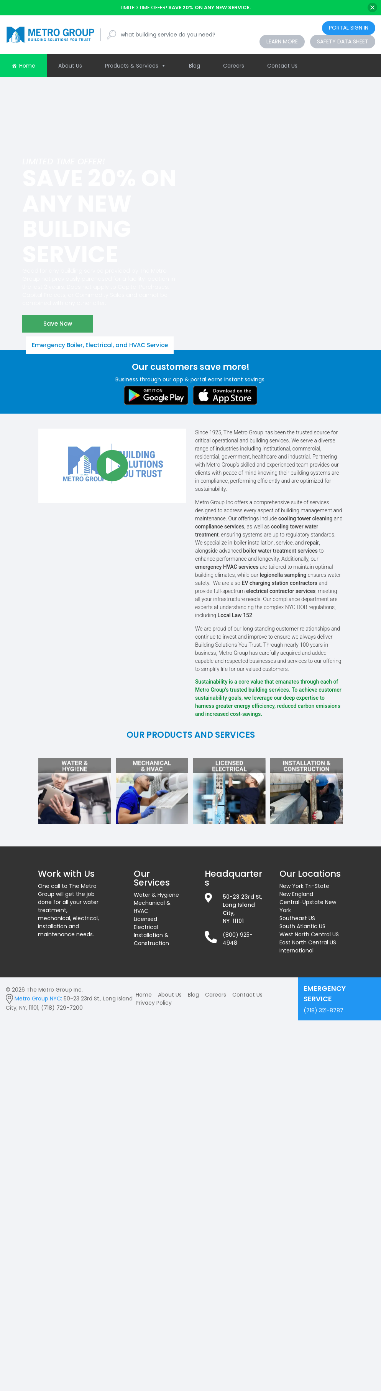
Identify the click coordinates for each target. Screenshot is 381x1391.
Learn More (282, 41)
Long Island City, (239, 909)
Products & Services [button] (135, 65)
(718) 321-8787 (339, 998)
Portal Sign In (348, 27)
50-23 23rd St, (242, 897)
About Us (70, 66)
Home (27, 66)
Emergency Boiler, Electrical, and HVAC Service (100, 345)
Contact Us (282, 66)
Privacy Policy (154, 1003)
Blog (194, 66)
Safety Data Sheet (342, 41)
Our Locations (310, 874)
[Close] (372, 7)
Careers (233, 66)
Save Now (57, 324)
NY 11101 (233, 921)
